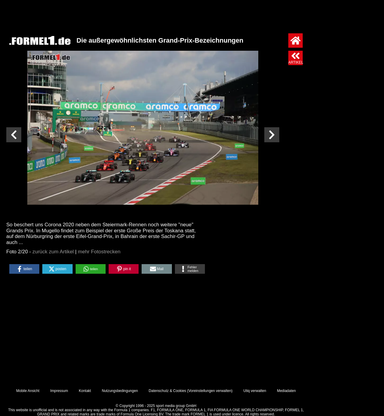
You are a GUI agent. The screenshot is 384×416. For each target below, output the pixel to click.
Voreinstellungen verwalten (209, 391)
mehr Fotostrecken (99, 252)
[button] (24, 269)
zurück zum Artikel (53, 252)
